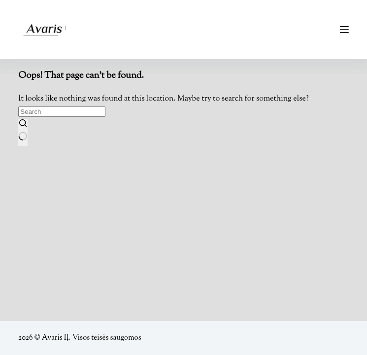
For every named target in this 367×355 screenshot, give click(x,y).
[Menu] (344, 29)
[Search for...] (61, 111)
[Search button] (22, 132)
